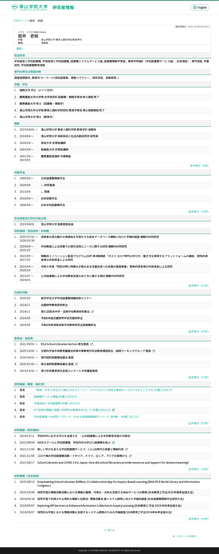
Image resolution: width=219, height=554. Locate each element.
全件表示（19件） (199, 519)
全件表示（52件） (199, 423)
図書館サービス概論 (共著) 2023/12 (55, 396)
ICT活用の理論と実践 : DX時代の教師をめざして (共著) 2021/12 (72, 410)
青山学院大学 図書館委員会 (57, 224)
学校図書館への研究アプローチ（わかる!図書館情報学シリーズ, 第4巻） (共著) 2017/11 (86, 416)
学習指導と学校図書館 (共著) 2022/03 (57, 403)
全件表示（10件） (199, 211)
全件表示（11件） (199, 285)
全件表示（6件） (200, 165)
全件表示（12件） (199, 377)
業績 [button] (19, 48)
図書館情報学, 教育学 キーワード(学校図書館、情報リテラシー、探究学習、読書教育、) (66, 78)
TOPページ (20, 20)
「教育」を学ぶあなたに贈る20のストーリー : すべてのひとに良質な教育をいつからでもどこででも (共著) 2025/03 (103, 390)
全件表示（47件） (199, 331)
